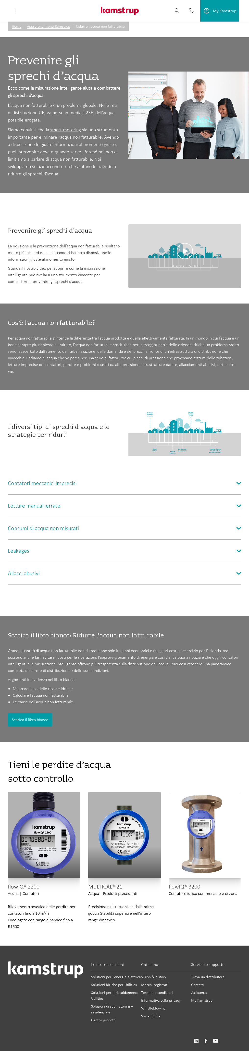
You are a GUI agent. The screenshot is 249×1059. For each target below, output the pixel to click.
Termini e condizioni (157, 992)
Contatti (197, 984)
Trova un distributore (207, 976)
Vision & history (153, 976)
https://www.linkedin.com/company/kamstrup (196, 1041)
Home (16, 26)
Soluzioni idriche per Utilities (114, 984)
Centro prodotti (103, 1020)
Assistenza (199, 992)
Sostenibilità (151, 1016)
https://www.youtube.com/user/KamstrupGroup (216, 1041)
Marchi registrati (154, 984)
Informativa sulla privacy (161, 1000)
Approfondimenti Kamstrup (48, 26)
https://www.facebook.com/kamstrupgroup (205, 1041)
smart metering (65, 130)
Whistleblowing (153, 1008)
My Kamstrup (201, 1000)
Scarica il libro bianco (30, 719)
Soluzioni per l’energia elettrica (116, 976)
